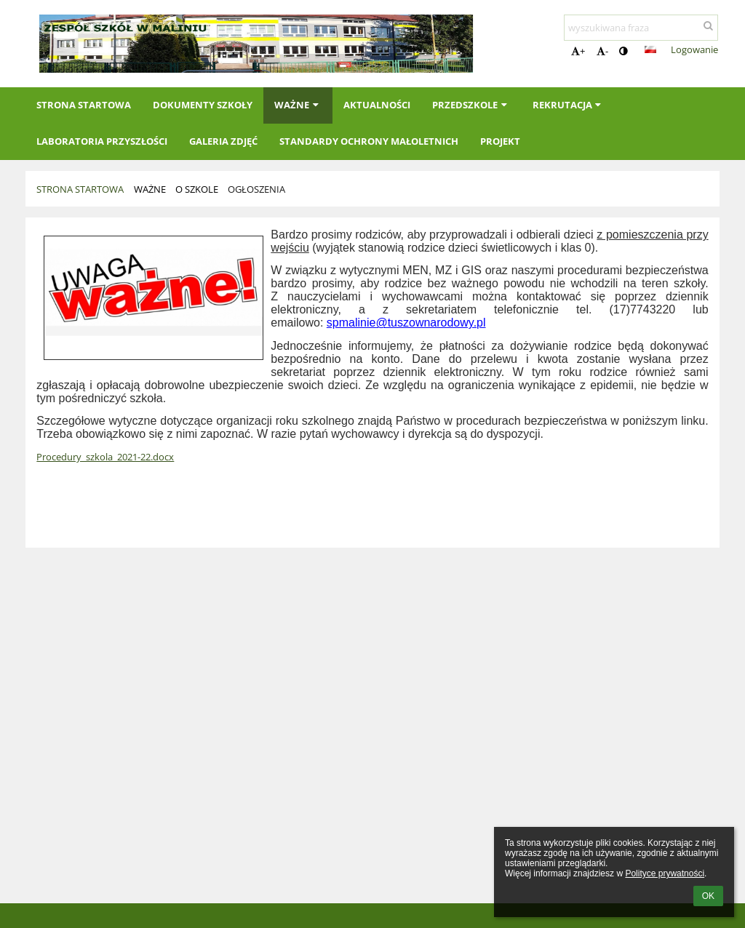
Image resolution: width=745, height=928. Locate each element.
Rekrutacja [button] (569, 104)
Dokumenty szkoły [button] (202, 104)
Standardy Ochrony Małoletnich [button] (368, 141)
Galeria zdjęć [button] (223, 141)
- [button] (602, 50)
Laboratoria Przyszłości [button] (101, 141)
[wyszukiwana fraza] (641, 28)
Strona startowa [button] (83, 104)
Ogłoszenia (256, 189)
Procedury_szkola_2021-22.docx (105, 456)
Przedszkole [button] (471, 104)
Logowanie (694, 49)
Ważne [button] (298, 104)
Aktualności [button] (376, 104)
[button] (650, 49)
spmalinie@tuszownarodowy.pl (406, 322)
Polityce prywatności (664, 873)
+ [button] (578, 50)
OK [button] (708, 896)
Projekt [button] (500, 141)
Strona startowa (80, 189)
